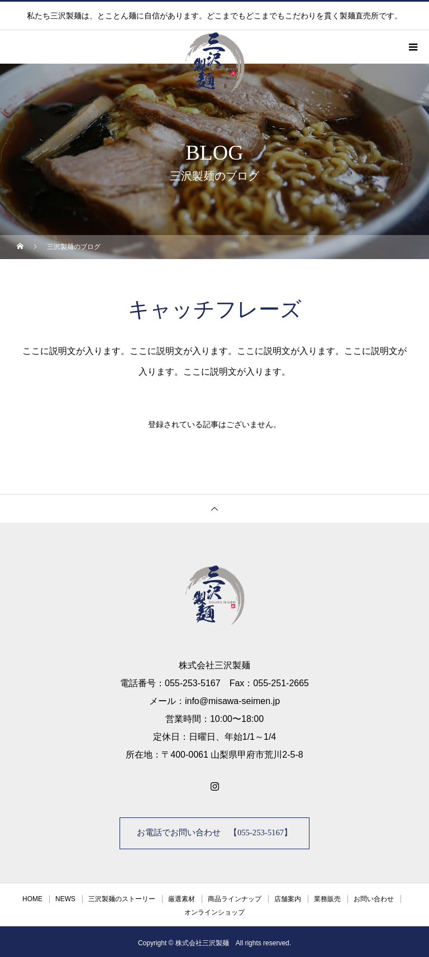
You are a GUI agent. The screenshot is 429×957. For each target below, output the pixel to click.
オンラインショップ (214, 909)
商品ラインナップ (234, 896)
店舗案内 (287, 896)
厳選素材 (181, 896)
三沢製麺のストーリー (121, 896)
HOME (32, 896)
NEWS (65, 896)
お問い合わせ (374, 896)
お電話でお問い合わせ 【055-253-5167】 (214, 831)
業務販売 (327, 896)
